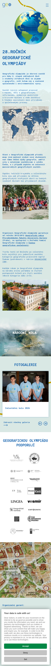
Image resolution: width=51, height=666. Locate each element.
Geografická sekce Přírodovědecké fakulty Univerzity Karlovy (24, 236)
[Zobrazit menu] (47, 5)
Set (25, 659)
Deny (25, 653)
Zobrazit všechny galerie (17, 422)
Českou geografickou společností (18, 244)
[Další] (45, 423)
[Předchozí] (40, 423)
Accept (25, 646)
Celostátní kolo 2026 (17, 408)
